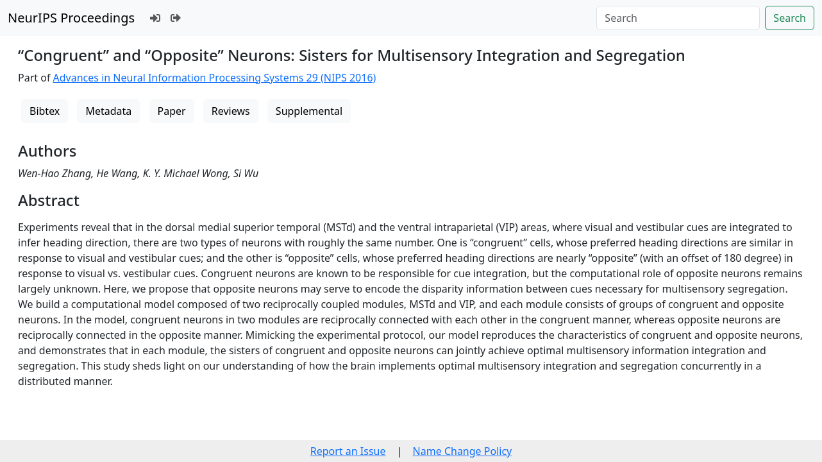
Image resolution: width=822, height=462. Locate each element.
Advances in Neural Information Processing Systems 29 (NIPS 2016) (214, 78)
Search (789, 18)
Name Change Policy (462, 451)
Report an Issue (348, 451)
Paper (172, 111)
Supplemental (309, 111)
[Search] (678, 18)
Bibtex (44, 111)
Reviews (231, 111)
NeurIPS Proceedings (71, 17)
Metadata (108, 111)
